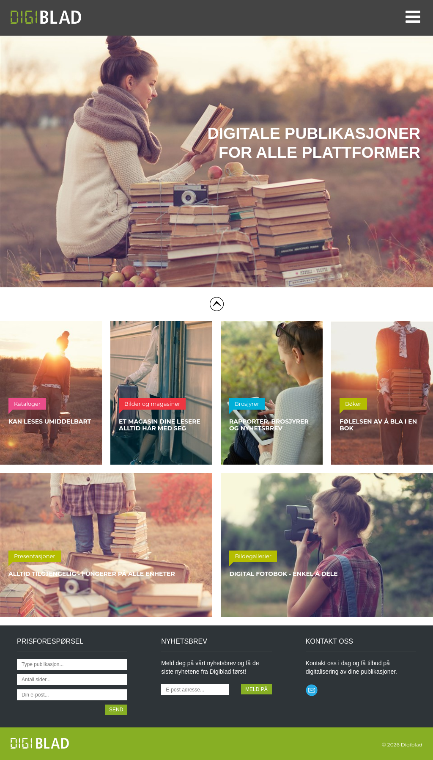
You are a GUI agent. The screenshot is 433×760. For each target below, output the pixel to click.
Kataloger (27, 403)
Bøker (353, 403)
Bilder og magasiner (152, 403)
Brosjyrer (247, 403)
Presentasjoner (34, 556)
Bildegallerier (253, 556)
